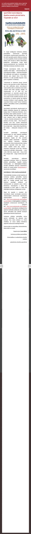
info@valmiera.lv (22, 167)
